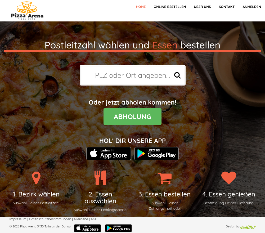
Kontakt (227, 7)
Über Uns (202, 7)
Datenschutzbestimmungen (50, 219)
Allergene (81, 219)
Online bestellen (170, 7)
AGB (94, 219)
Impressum (18, 219)
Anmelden (251, 7)
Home (141, 7)
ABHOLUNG (132, 116)
